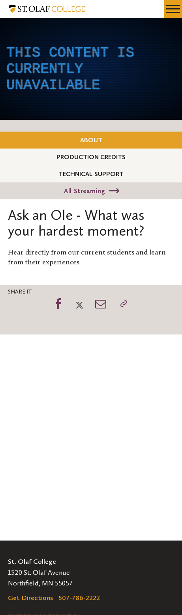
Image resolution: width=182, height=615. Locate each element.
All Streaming (84, 191)
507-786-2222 (79, 597)
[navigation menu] (173, 9)
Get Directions (30, 597)
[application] (91, 69)
